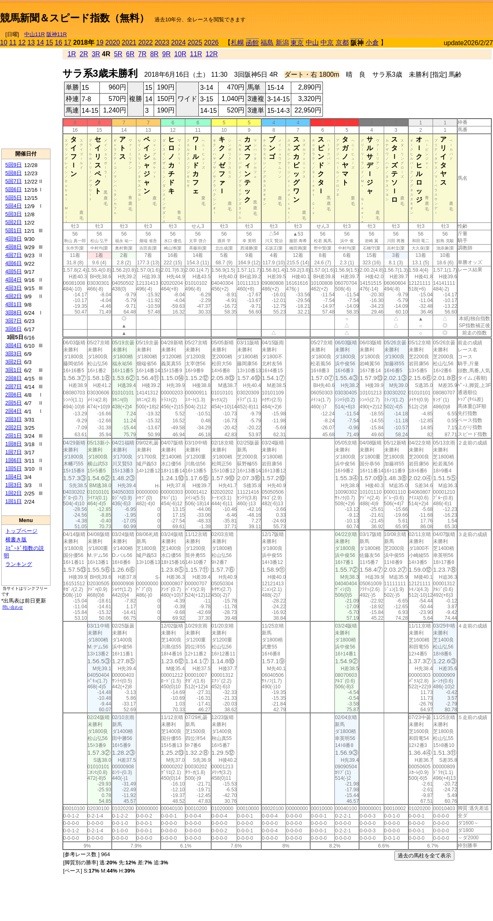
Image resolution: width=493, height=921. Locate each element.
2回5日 (13, 403)
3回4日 (13, 345)
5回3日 (13, 214)
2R (84, 53)
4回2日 (13, 296)
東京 (297, 42)
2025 (195, 42)
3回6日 (13, 329)
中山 (312, 42)
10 (3, 42)
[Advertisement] (397, 14)
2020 (112, 42)
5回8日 (13, 173)
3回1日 (13, 370)
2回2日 (13, 427)
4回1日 (13, 304)
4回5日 (13, 271)
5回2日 (13, 222)
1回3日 (13, 485)
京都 (342, 42)
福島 (267, 42)
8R (154, 53)
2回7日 (13, 386)
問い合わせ (12, 607)
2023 (161, 42)
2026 (211, 42)
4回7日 (13, 255)
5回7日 (13, 181)
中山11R (34, 34)
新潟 (282, 42)
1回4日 (13, 477)
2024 (178, 42)
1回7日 (13, 452)
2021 (129, 42)
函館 (252, 42)
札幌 (237, 42)
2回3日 (13, 419)
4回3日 (13, 288)
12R (212, 53)
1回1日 (13, 501)
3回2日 (13, 362)
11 (12, 42)
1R (71, 53)
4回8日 (13, 247)
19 (100, 42)
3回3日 (13, 354)
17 (67, 42)
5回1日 (13, 230)
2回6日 (13, 395)
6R (130, 53)
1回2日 (13, 493)
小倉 (372, 42)
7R (142, 53)
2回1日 (13, 436)
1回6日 (13, 460)
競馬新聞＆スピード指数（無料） (74, 17)
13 (31, 42)
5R (118, 53)
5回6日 (13, 189)
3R (96, 53)
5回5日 (13, 198)
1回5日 (13, 468)
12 (22, 42)
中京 (327, 42)
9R (166, 53)
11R (196, 53)
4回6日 (13, 263)
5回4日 (13, 206)
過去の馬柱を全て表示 (424, 855)
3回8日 (13, 312)
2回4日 (13, 411)
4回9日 (13, 239)
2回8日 (13, 378)
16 (58, 42)
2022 (145, 42)
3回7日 (13, 321)
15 (49, 42)
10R (180, 53)
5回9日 (13, 165)
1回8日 (13, 444)
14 (40, 42)
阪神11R (56, 34)
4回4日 (13, 280)
